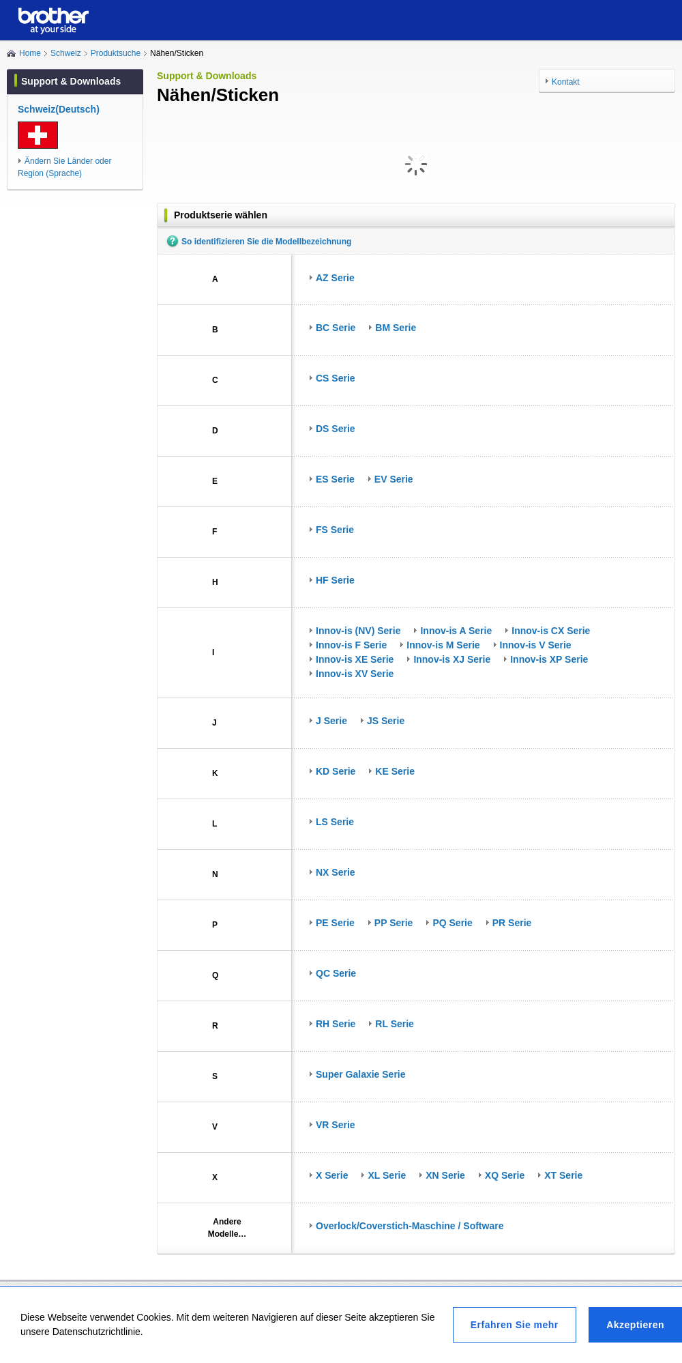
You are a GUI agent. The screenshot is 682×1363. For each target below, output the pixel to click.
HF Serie (335, 580)
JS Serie (385, 720)
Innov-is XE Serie (355, 659)
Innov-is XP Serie (549, 659)
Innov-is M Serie (442, 645)
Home (30, 53)
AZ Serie (335, 277)
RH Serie (335, 1023)
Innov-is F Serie (351, 645)
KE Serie (395, 771)
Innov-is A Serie (456, 630)
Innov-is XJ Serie (451, 659)
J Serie (331, 720)
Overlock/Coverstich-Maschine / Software (409, 1225)
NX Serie (335, 872)
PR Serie (512, 922)
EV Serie (393, 479)
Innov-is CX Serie (551, 630)
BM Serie (395, 327)
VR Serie (335, 1124)
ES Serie (335, 479)
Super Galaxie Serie (361, 1074)
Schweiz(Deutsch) (59, 109)
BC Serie (335, 327)
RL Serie (394, 1023)
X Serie (332, 1175)
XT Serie (563, 1175)
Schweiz (65, 53)
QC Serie (336, 973)
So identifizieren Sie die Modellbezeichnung (266, 241)
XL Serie (387, 1175)
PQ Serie (452, 922)
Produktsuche (115, 53)
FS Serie (335, 529)
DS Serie (335, 428)
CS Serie (335, 378)
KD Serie (335, 771)
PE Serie (335, 922)
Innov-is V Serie (536, 645)
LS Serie (335, 821)
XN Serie (445, 1175)
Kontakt (566, 82)
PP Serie (393, 922)
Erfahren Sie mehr (515, 1324)
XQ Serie (504, 1175)
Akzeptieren (635, 1324)
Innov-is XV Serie (355, 673)
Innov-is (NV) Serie (358, 630)
